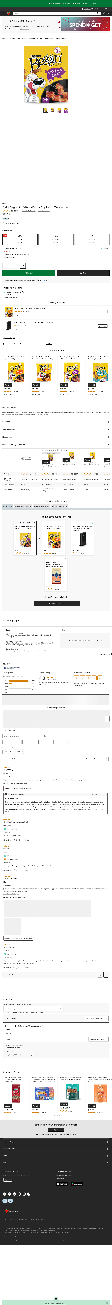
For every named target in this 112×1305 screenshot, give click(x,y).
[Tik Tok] (29, 1194)
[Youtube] (19, 1194)
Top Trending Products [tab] (41, 506)
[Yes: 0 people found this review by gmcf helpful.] (13, 870)
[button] (98, 13)
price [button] (35, 742)
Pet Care (12, 38)
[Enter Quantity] (10, 266)
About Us (56, 1156)
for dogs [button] (17, 742)
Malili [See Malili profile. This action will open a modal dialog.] (5, 882)
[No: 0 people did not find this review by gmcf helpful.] (18, 870)
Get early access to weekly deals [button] (55, 1303)
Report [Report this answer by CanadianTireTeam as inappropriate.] (32, 1055)
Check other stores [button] (10, 257)
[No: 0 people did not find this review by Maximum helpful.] (18, 840)
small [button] (50, 742)
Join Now (72, 1134)
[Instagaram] (14, 1194)
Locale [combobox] (19, 751)
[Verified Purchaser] (11, 829)
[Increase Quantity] (17, 266)
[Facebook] (4, 1194)
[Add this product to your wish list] (23, 266)
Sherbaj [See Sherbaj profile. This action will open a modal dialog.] (6, 950)
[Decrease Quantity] (4, 266)
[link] (11, 211)
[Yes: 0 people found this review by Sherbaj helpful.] (13, 967)
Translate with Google (11, 894)
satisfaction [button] (7, 742)
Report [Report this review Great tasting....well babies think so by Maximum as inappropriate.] (27, 840)
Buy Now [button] (83, 273)
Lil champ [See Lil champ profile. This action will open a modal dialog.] (7, 773)
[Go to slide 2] (52, 110)
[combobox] (98, 759)
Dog (18, 38)
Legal (56, 1163)
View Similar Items (44, 211)
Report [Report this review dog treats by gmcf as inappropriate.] (27, 870)
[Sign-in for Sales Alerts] (10, 223)
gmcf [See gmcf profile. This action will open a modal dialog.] (5, 852)
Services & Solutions (56, 1149)
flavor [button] (42, 742)
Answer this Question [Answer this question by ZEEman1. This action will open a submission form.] (98, 1039)
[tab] (20, 239)
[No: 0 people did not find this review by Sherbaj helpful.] (18, 967)
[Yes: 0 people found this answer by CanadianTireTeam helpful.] (15, 1055)
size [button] (65, 742)
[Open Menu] (3, 13)
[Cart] (109, 13)
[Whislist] (104, 13)
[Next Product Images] (108, 73)
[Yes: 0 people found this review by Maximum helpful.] (13, 840)
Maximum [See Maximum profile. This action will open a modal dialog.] (7, 825)
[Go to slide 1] (45, 110)
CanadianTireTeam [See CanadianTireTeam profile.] (13, 1047)
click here (49, 344)
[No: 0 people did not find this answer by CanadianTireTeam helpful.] (21, 1055)
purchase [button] (27, 742)
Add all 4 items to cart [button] (57, 603)
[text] (16, 391)
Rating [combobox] (8, 751)
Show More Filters (8, 747)
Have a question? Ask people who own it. (17, 1004)
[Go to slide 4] (66, 110)
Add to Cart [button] (29, 273)
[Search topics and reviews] (24, 736)
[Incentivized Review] (11, 859)
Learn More (92, 3)
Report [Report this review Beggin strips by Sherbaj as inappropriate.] (27, 967)
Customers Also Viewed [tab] (23, 506)
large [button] (57, 742)
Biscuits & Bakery (35, 38)
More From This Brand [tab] (59, 506)
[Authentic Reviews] (12, 667)
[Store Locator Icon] (82, 9)
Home (4, 38)
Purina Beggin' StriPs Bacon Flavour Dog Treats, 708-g (31, 207)
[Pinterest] (24, 1194)
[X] (9, 1194)
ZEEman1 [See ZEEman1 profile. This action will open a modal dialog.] (7, 1029)
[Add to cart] (102, 311)
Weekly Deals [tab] (7, 506)
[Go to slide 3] (59, 110)
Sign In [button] (56, 1130)
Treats (24, 38)
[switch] (23, 458)
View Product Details (29, 211)
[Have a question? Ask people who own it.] (33, 1008)
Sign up (7, 1180)
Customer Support (56, 1142)
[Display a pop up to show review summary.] (28, 311)
